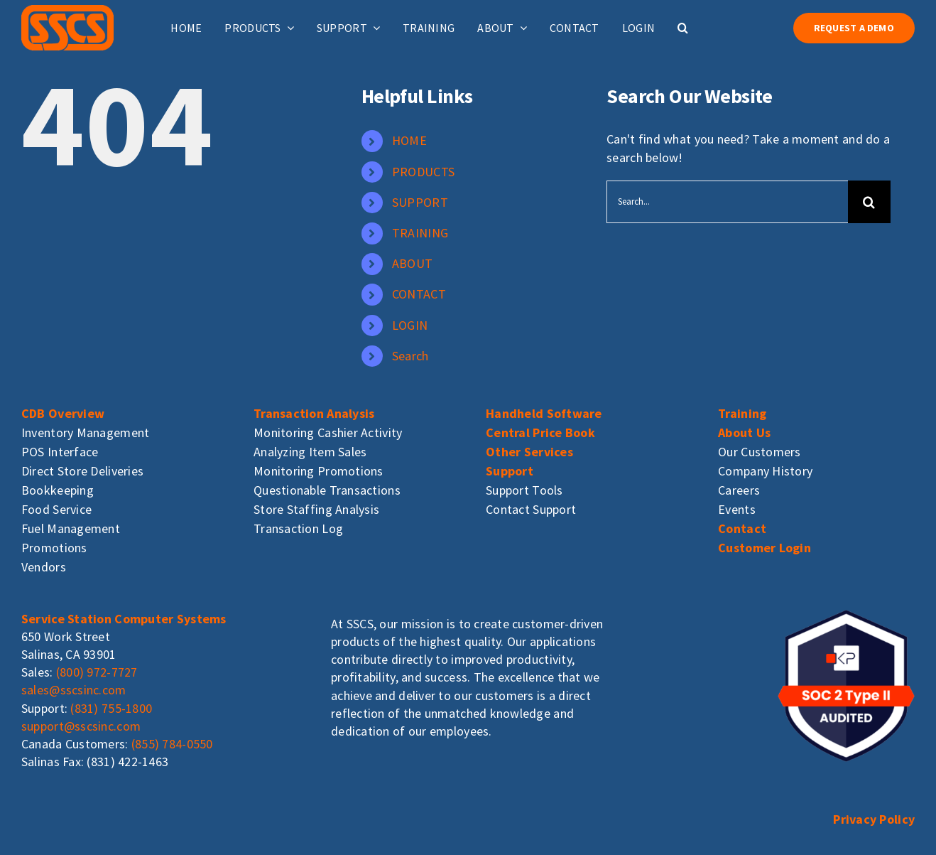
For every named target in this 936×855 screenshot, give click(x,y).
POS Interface (60, 451)
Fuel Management (70, 528)
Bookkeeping (57, 490)
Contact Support (531, 509)
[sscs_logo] (67, 11)
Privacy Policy (874, 819)
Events (737, 509)
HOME (409, 140)
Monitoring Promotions (318, 471)
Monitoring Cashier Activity (328, 432)
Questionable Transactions (327, 490)
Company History (765, 471)
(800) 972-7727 (97, 672)
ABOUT (412, 263)
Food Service (56, 509)
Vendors (43, 567)
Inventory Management (85, 432)
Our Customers (759, 451)
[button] (682, 28)
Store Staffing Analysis (316, 509)
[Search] (869, 202)
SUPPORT (420, 202)
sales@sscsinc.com (73, 690)
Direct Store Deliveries (82, 471)
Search (410, 356)
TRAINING (420, 233)
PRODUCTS (423, 171)
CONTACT (419, 294)
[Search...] (726, 202)
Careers (739, 490)
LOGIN (410, 325)
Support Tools (524, 490)
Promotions (54, 547)
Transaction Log (298, 528)
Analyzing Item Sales (310, 451)
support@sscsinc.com (81, 726)
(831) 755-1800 (111, 708)
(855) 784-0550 (172, 744)
